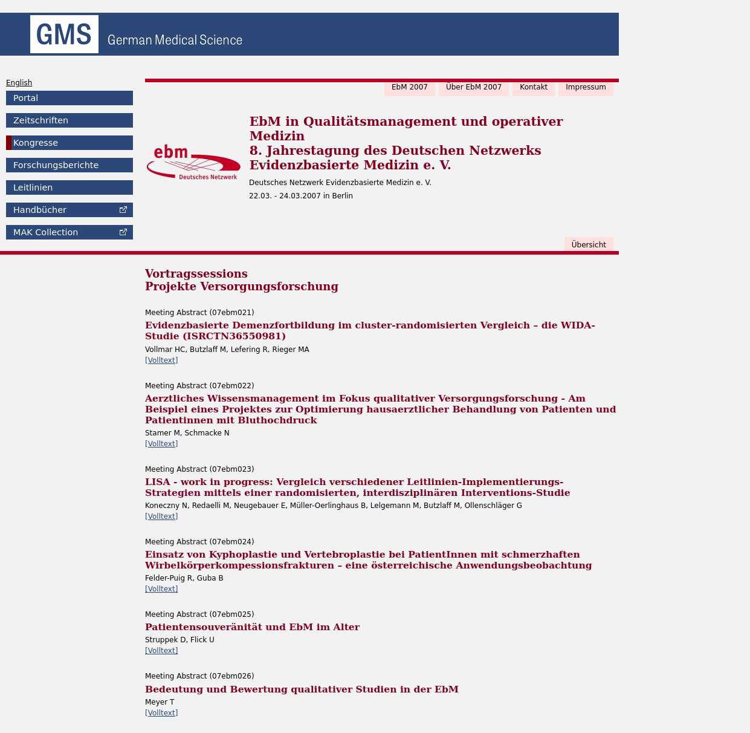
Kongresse (35, 143)
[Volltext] (161, 360)
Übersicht (589, 245)
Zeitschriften (40, 120)
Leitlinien (33, 187)
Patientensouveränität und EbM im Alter (252, 627)
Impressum (586, 87)
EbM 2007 (410, 87)
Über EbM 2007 (474, 87)
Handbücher (39, 210)
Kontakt (534, 87)
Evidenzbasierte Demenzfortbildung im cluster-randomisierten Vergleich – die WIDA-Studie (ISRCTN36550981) (370, 330)
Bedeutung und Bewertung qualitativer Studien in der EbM (302, 689)
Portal (25, 98)
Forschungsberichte (56, 165)
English (19, 83)
